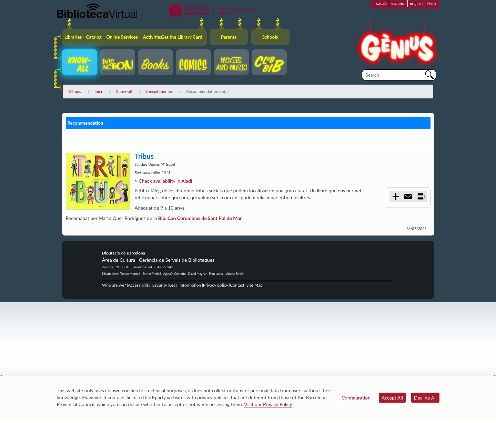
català (381, 3)
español (398, 3)
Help (431, 3)
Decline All (425, 398)
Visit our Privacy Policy (268, 404)
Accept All (392, 398)
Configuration (356, 398)
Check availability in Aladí (165, 181)
